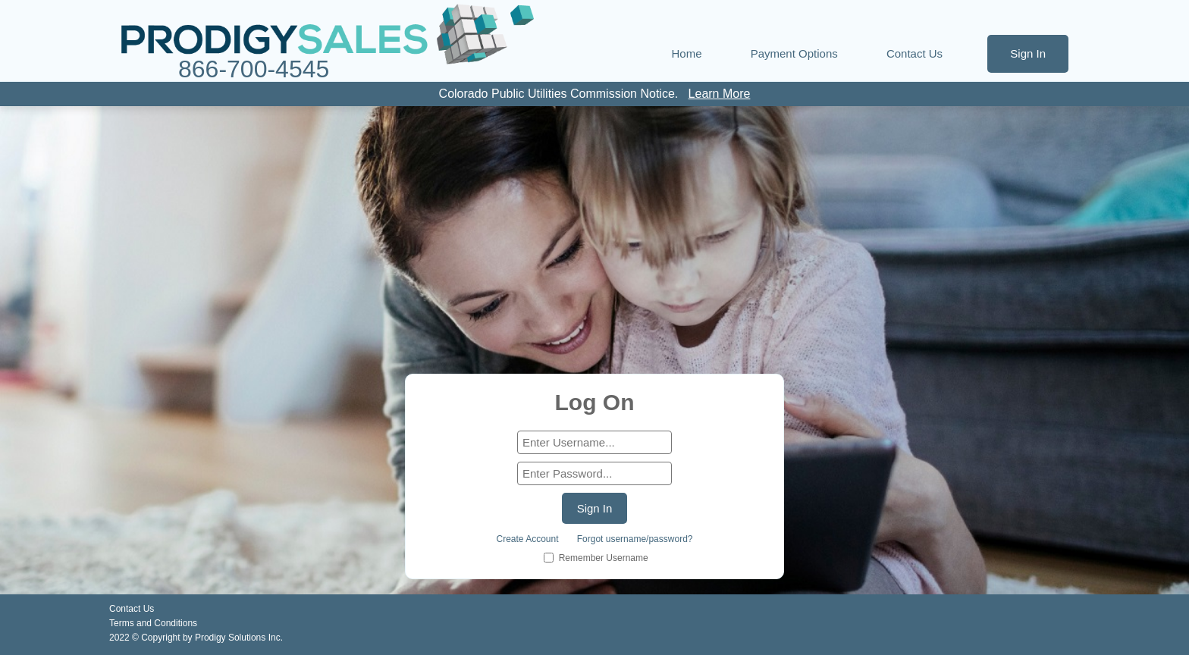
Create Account (528, 539)
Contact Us (914, 53)
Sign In (1028, 53)
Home (687, 53)
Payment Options (794, 53)
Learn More (720, 93)
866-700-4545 (253, 69)
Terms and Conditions (153, 623)
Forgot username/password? (635, 539)
